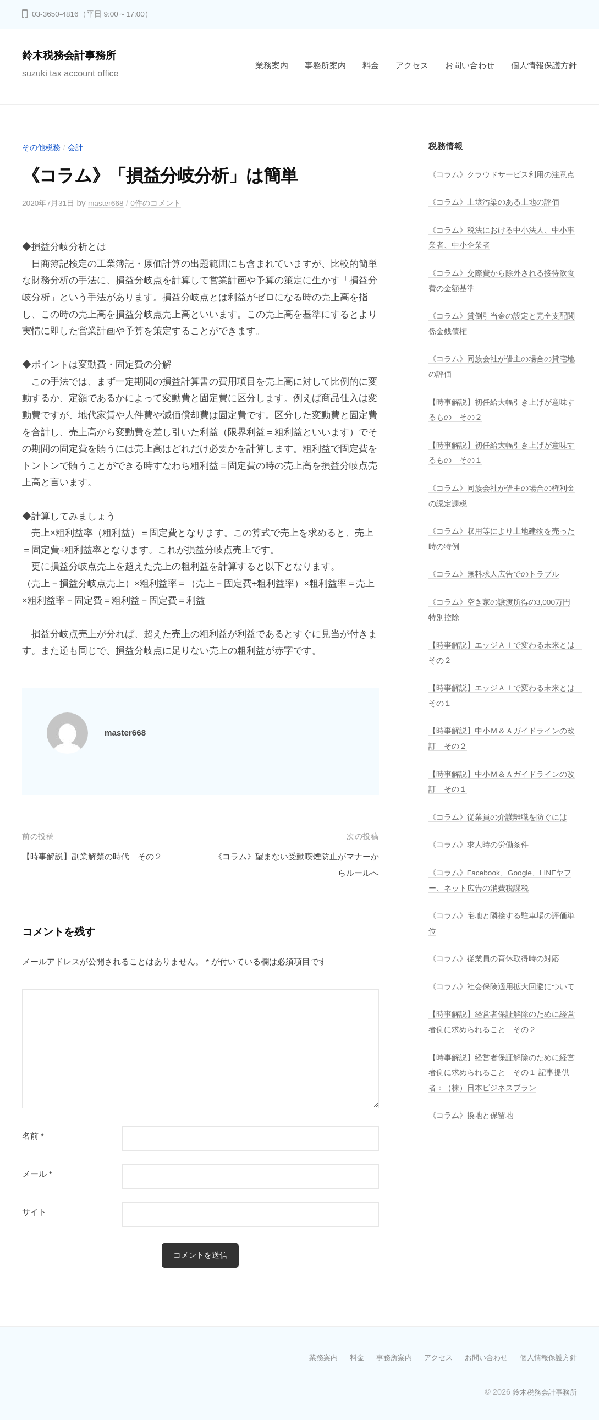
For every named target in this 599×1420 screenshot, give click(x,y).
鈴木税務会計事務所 (76, 55)
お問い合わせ (469, 65)
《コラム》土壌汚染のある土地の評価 (498, 217)
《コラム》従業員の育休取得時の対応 (498, 972)
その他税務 (42, 147)
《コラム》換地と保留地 (473, 1143)
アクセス (411, 65)
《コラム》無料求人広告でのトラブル (498, 588)
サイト (34, 1212)
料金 (370, 65)
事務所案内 (325, 65)
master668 (113, 202)
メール (37, 1174)
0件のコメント (167, 202)
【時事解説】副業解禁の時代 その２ (101, 856)
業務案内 (271, 65)
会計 (78, 147)
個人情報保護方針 (544, 65)
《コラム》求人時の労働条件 (482, 858)
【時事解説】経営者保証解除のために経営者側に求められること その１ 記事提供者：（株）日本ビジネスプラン (502, 1100)
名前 (33, 1136)
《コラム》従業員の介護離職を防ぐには (502, 830)
